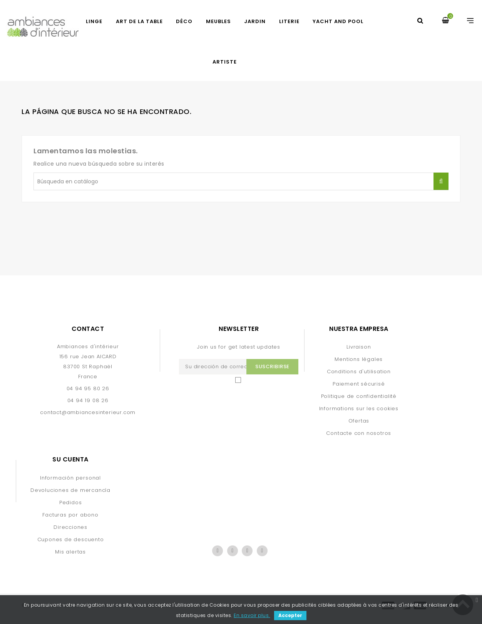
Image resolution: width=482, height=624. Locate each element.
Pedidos (70, 502)
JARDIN (255, 21)
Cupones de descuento (70, 539)
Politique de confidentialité (359, 396)
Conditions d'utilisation (359, 371)
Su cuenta (70, 459)
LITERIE (289, 21)
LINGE (94, 21)
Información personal (70, 477)
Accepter (290, 615)
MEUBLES (218, 21)
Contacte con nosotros (358, 433)
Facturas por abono (70, 514)
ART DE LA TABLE (139, 21)
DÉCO (184, 21)
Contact (88, 328)
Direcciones (70, 527)
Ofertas (359, 420)
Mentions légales (359, 359)
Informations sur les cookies (358, 408)
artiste (225, 61)
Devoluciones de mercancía (70, 490)
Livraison (358, 347)
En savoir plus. (252, 615)
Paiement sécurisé (359, 383)
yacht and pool (338, 21)
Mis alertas (70, 551)
